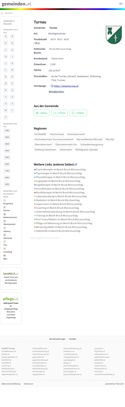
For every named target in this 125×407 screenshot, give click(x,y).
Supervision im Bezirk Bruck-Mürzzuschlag (58, 204)
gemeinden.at (38, 357)
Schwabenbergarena (91, 144)
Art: (36, 33)
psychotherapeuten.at (72, 374)
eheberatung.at (8, 368)
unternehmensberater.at (104, 374)
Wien (5, 259)
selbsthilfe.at (99, 360)
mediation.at (68, 351)
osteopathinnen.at (71, 357)
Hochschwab (57, 134)
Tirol (5, 245)
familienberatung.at (41, 351)
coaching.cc (6, 365)
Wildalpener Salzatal (86, 149)
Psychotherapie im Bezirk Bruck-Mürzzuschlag (60, 169)
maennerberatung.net (72, 348)
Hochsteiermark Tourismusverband (54, 139)
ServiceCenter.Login (57, 339)
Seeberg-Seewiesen (45, 149)
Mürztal (110, 139)
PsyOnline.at (99, 351)
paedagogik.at (69, 360)
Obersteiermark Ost (66, 144)
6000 (7, 164)
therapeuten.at (100, 368)
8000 (7, 177)
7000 (7, 170)
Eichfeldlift (40, 134)
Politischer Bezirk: (40, 51)
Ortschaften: (40, 76)
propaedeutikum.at (71, 368)
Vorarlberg (7, 252)
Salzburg (6, 231)
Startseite (9, 13)
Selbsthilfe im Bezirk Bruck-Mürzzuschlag (57, 231)
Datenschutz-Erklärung (11, 384)
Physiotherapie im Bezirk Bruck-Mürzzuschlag (59, 177)
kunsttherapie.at (39, 365)
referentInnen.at (101, 354)
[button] (121, 4)
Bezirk (5, 196)
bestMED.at (6, 363)
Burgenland (8, 203)
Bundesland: (41, 58)
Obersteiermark (43, 144)
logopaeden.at (39, 374)
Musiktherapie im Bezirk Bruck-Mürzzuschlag (59, 192)
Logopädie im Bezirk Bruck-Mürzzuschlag (57, 181)
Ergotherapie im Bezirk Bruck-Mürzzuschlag (58, 185)
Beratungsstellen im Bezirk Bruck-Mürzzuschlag (60, 227)
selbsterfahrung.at (101, 357)
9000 (7, 184)
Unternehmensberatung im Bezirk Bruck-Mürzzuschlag (64, 212)
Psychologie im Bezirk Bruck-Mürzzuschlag (58, 173)
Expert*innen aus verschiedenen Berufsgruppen (11, 278)
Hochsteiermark (76, 134)
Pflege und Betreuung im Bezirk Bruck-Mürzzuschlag (63, 223)
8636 (66, 39)
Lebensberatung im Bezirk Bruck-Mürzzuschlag (60, 196)
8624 (53, 39)
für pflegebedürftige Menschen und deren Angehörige (11, 309)
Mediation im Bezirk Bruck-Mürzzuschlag (57, 200)
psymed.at (98, 348)
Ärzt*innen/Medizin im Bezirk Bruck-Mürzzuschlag (62, 219)
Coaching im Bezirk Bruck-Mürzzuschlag (56, 208)
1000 (7, 130)
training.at (98, 371)
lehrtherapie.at (39, 371)
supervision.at (100, 365)
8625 (59, 39)
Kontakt (72, 339)
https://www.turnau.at (66, 86)
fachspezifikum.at (40, 348)
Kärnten (6, 210)
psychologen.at (69, 371)
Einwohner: (40, 64)
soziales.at (98, 363)
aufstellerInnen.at (9, 351)
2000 (7, 137)
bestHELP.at (6, 360)
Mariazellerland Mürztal (89, 139)
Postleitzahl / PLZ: (40, 41)
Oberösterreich (9, 224)
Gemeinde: (40, 28)
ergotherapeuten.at (10, 374)
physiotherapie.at (70, 365)
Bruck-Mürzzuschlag (60, 49)
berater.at (5, 354)
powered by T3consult (114, 384)
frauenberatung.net (41, 354)
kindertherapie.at (40, 363)
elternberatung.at (9, 371)
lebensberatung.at (40, 368)
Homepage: (40, 86)
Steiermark (7, 238)
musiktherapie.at (70, 354)
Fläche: (38, 70)
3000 (7, 144)
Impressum (28, 384)
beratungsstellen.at (9, 357)
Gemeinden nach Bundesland (10, 192)
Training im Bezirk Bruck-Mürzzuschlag (56, 215)
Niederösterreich (10, 217)
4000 (7, 150)
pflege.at (67, 363)
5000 (7, 157)
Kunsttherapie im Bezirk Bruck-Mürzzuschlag (59, 188)
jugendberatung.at (40, 360)
